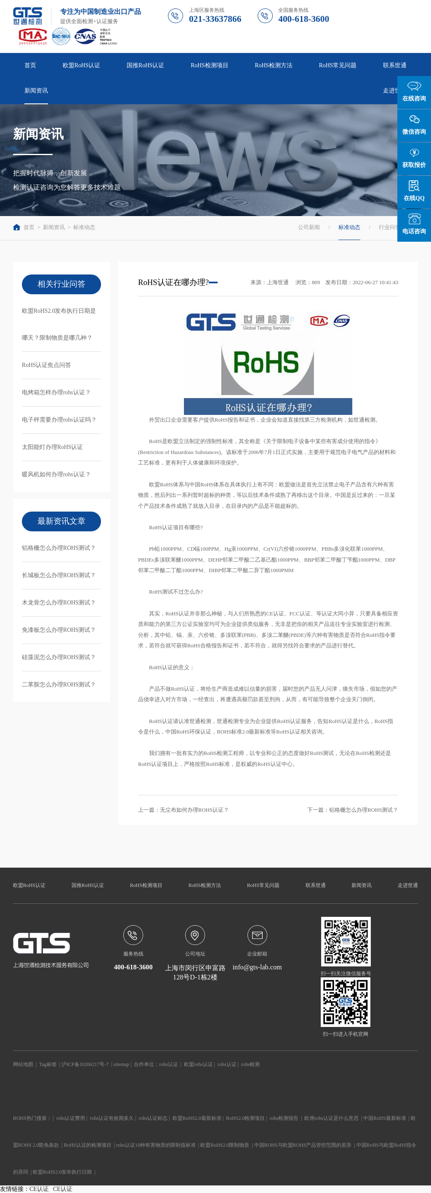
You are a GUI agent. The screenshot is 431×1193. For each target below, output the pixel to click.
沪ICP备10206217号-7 (85, 1064)
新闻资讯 (36, 90)
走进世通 (395, 90)
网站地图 (23, 1064)
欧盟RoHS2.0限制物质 (224, 1145)
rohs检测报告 (284, 1118)
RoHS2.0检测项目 (245, 1118)
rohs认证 (168, 1064)
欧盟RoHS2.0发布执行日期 (62, 1172)
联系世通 (395, 65)
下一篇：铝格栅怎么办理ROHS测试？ (352, 810)
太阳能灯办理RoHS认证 (52, 447)
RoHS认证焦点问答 (46, 365)
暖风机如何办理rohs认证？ (56, 474)
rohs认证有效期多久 (112, 1118)
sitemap (121, 1064)
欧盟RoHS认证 (81, 65)
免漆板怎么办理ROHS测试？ (59, 630)
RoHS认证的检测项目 (88, 1145)
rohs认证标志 (153, 1118)
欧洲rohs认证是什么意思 (331, 1118)
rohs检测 (250, 1064)
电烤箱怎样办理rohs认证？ (56, 392)
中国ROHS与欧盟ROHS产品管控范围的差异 (303, 1145)
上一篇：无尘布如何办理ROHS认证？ (183, 810)
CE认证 (39, 1189)
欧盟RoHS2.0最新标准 (197, 1118)
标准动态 (84, 227)
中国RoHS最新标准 (384, 1118)
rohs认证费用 (70, 1118)
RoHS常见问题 (338, 65)
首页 (30, 65)
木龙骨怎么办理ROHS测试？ (59, 602)
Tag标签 (48, 1064)
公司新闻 (309, 227)
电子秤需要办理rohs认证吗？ (59, 420)
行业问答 (390, 227)
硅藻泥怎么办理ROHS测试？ (59, 657)
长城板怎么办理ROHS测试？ (59, 575)
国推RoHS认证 (145, 65)
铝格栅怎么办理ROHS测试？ (59, 548)
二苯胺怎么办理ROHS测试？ (59, 684)
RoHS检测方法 (274, 65)
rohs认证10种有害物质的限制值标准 (156, 1145)
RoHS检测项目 (209, 65)
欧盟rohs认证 (198, 1064)
